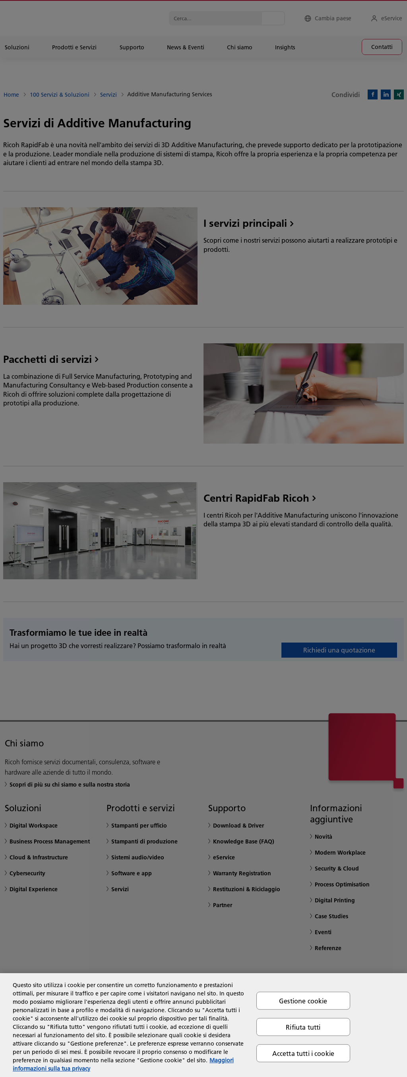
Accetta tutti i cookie (303, 1053)
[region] (203, 1025)
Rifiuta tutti (303, 1026)
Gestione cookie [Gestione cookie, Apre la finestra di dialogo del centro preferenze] (303, 1000)
